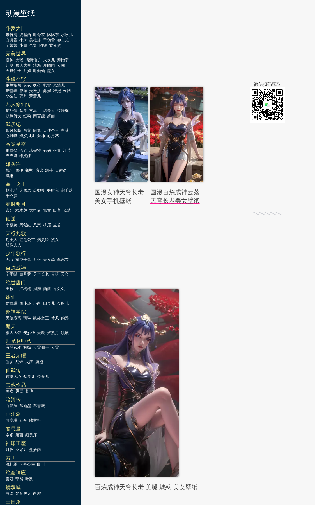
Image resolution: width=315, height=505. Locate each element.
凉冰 (39, 170)
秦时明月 (16, 204)
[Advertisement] (198, 42)
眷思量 (13, 429)
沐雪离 (25, 190)
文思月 (35, 110)
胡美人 (11, 239)
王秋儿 (11, 289)
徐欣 (23, 150)
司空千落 (23, 259)
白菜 (65, 130)
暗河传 (13, 399)
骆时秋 (53, 190)
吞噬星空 (16, 144)
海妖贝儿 (27, 136)
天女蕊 (49, 259)
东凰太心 (13, 376)
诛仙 (11, 297)
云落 (55, 274)
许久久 (59, 289)
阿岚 (37, 130)
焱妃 (9, 210)
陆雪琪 (11, 90)
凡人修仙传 (18, 104)
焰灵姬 (43, 239)
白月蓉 (25, 274)
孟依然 (55, 45)
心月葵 (53, 136)
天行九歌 (16, 233)
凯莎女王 (41, 318)
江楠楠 (25, 289)
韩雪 (47, 85)
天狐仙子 (13, 70)
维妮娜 (25, 156)
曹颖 (23, 90)
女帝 (23, 420)
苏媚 (47, 90)
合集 (33, 45)
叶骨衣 (39, 34)
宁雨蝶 (11, 274)
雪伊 (19, 170)
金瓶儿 (63, 303)
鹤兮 (9, 170)
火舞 (29, 362)
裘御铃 (39, 190)
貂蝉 (19, 362)
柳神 (9, 60)
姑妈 (47, 150)
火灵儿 (49, 60)
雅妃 (57, 90)
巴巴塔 (11, 156)
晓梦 (67, 210)
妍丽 (51, 116)
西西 (47, 289)
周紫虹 (25, 225)
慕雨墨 (25, 405)
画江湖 (13, 414)
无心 (9, 259)
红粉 (27, 116)
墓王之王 (16, 184)
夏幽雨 (49, 65)
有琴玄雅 (13, 347)
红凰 (9, 65)
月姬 (37, 259)
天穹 (65, 274)
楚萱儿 (43, 376)
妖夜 (37, 85)
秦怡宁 (63, 60)
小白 (23, 45)
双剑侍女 (13, 116)
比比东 (53, 34)
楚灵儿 (29, 376)
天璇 (41, 332)
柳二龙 (63, 40)
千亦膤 (11, 195)
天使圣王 (51, 130)
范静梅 (63, 110)
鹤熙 (29, 170)
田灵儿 (49, 303)
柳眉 (47, 225)
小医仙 (11, 96)
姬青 (57, 150)
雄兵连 (13, 164)
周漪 (37, 289)
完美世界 (16, 54)
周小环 (25, 303)
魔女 (51, 70)
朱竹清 (11, 34)
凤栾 (37, 225)
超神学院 (16, 312)
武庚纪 (13, 124)
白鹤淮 (11, 405)
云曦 (61, 65)
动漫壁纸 (20, 13)
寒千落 (67, 190)
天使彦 (61, 170)
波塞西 (25, 34)
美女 (9, 391)
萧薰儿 (35, 96)
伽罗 (9, 362)
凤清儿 (59, 85)
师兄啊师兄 (18, 341)
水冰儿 (67, 34)
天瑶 (19, 60)
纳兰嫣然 (13, 85)
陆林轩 (35, 420)
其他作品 (16, 385)
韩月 (23, 96)
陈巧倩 (11, 110)
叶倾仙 (39, 70)
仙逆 (11, 219)
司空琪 (11, 420)
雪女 (47, 210)
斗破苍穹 (16, 79)
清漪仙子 (33, 60)
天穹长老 (41, 274)
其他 (29, 391)
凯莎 (49, 170)
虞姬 (39, 362)
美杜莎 (35, 40)
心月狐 (11, 136)
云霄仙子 (41, 347)
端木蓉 (21, 210)
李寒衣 (63, 259)
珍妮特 (35, 150)
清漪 (37, 65)
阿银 (43, 45)
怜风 (55, 318)
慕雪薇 (39, 405)
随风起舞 (13, 130)
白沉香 (11, 40)
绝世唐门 (16, 282)
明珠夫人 (13, 245)
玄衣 (27, 85)
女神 (41, 136)
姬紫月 (53, 332)
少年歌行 (16, 253)
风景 (19, 391)
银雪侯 (11, 150)
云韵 (67, 90)
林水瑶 (11, 190)
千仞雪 (49, 40)
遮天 (11, 326)
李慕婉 (11, 225)
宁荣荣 (11, 45)
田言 (57, 210)
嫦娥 (27, 347)
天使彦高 (13, 318)
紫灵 (23, 110)
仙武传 (13, 370)
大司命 (35, 210)
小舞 (23, 40)
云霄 (55, 347)
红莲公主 (27, 239)
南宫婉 (39, 116)
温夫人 (49, 110)
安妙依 (29, 332)
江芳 (67, 150)
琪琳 (9, 175)
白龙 (27, 130)
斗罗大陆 (16, 28)
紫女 (55, 239)
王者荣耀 (16, 356)
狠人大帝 (23, 65)
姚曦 (65, 332)
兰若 (57, 225)
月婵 (27, 70)
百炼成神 (16, 268)
